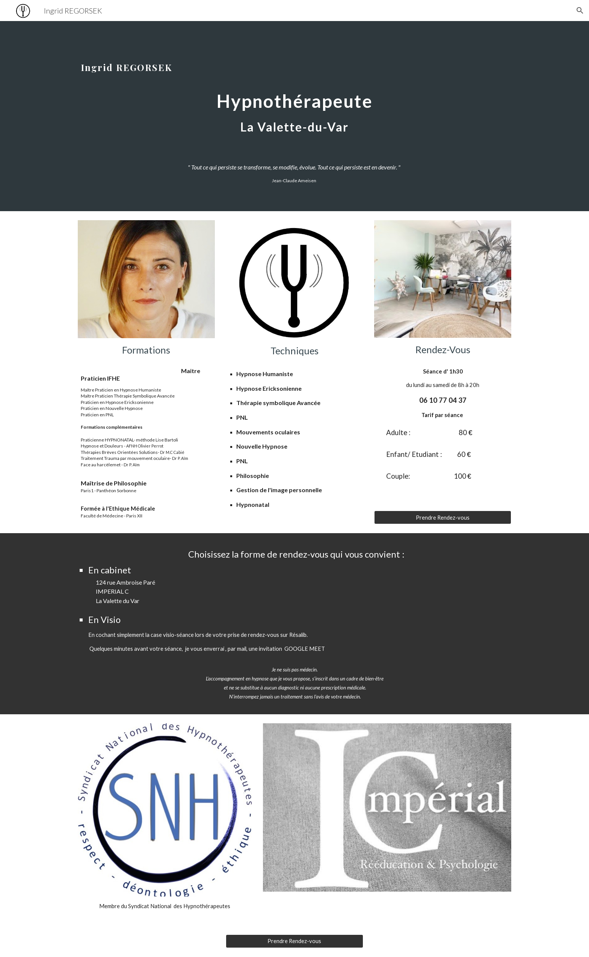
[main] (294, 99)
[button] (580, 11)
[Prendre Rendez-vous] (443, 517)
